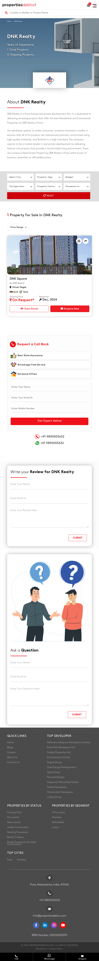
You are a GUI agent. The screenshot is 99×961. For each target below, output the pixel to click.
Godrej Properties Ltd (58, 752)
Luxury (55, 827)
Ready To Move (15, 837)
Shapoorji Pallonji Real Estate (63, 782)
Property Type (44, 177)
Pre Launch (13, 817)
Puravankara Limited (58, 757)
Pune (9, 860)
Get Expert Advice (49, 420)
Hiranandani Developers (60, 792)
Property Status (46, 186)
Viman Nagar (18, 287)
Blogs (10, 747)
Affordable (58, 822)
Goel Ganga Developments (62, 767)
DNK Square (18, 278)
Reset (48, 195)
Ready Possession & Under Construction (21, 843)
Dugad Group (54, 762)
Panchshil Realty (55, 777)
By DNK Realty (17, 283)
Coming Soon (14, 812)
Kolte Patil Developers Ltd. (61, 747)
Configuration (16, 186)
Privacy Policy (56, 949)
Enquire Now (70, 308)
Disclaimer (41, 949)
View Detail (29, 308)
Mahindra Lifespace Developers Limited (68, 742)
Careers (11, 752)
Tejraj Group (53, 772)
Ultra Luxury (58, 812)
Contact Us (13, 762)
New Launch (13, 822)
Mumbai (21, 860)
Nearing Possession (17, 832)
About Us (12, 757)
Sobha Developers (57, 787)
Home (9, 21)
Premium (57, 817)
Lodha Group (54, 797)
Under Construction (18, 827)
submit (78, 538)
